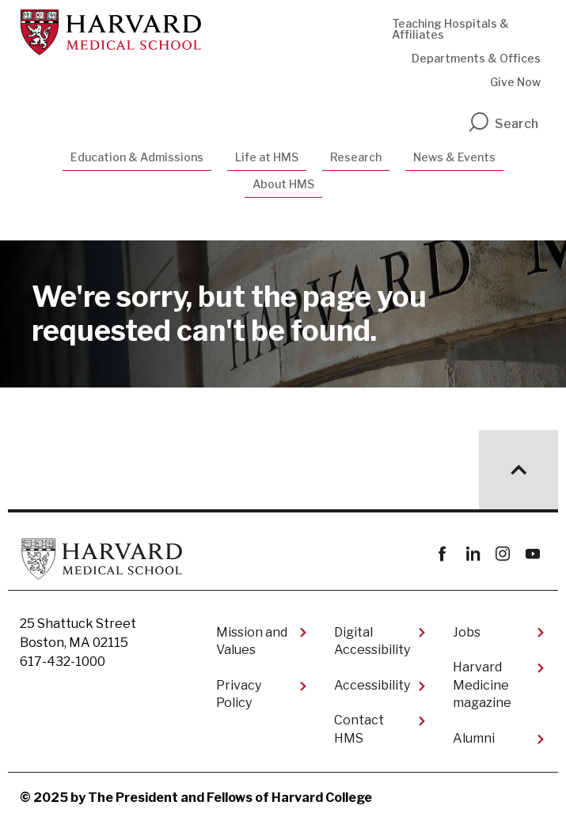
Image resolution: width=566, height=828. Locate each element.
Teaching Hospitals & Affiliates (450, 29)
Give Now (515, 82)
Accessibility (372, 685)
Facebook (442, 554)
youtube (532, 554)
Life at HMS (266, 157)
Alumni (474, 738)
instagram (502, 554)
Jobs (467, 632)
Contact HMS (359, 729)
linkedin (472, 554)
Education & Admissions (136, 157)
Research (356, 157)
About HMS (283, 184)
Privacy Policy (238, 694)
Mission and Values (251, 641)
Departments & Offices (476, 58)
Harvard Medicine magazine (482, 685)
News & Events (454, 157)
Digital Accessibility (372, 641)
